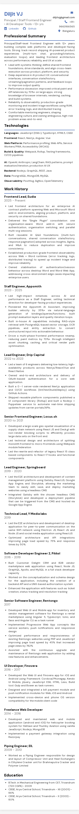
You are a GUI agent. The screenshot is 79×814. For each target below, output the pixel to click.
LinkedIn (11, 28)
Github (29, 28)
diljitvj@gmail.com (64, 17)
